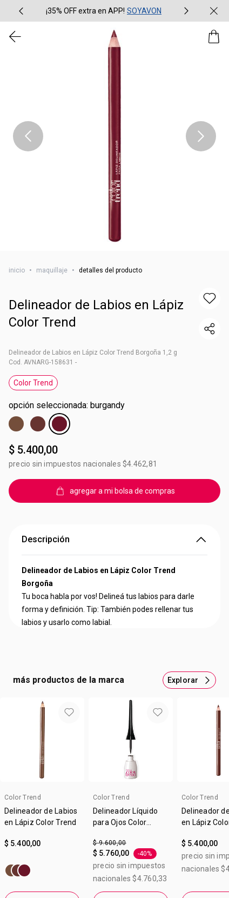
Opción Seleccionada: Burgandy (67, 405)
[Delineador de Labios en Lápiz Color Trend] (17, 870)
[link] (42, 821)
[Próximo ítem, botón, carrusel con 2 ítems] (186, 11)
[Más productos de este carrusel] (189, 680)
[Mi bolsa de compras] (214, 37)
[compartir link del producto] (209, 329)
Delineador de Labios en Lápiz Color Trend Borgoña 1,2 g (93, 352)
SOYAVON (144, 10)
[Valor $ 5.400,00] (42, 843)
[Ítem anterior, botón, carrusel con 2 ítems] (21, 11)
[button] (209, 298)
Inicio (17, 270)
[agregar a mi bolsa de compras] (114, 491)
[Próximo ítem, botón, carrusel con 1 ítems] (201, 136)
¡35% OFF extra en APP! (85, 10)
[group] (103, 10)
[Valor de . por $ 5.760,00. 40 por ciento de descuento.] (131, 861)
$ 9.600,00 (109, 843)
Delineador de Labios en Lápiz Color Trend (96, 313)
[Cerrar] (213, 10)
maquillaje (52, 270)
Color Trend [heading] (22, 797)
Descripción (114, 539)
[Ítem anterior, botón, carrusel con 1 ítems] (28, 136)
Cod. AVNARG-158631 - (43, 362)
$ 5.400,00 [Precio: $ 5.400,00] (33, 449)
